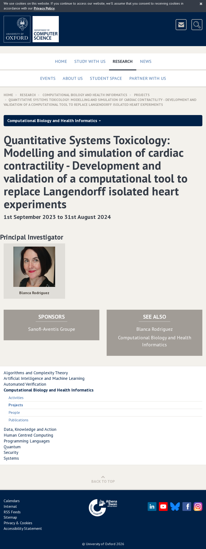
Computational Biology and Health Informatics (85, 95)
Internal (10, 506)
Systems (11, 458)
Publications (18, 419)
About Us (73, 78)
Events (47, 78)
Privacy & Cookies (18, 522)
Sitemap (10, 517)
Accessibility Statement (23, 528)
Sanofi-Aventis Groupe (51, 329)
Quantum (12, 446)
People (14, 412)
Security (11, 452)
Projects (142, 95)
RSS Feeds (12, 511)
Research (124, 60)
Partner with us (147, 78)
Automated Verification (25, 384)
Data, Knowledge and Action (30, 429)
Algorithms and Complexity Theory (36, 372)
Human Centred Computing (28, 435)
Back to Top (103, 479)
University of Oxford (100, 544)
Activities (16, 397)
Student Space (106, 78)
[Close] (201, 4)
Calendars (12, 500)
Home (61, 61)
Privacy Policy (44, 8)
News (145, 61)
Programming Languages (27, 441)
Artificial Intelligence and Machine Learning (44, 378)
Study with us (89, 61)
